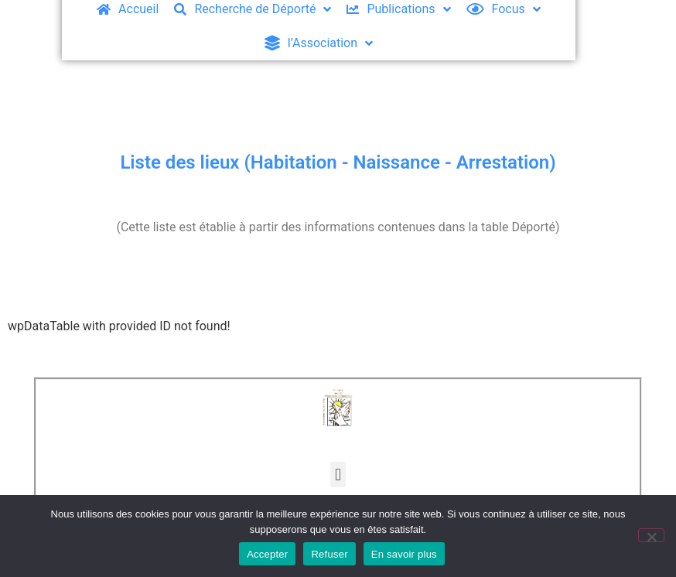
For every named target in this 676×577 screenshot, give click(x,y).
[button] (337, 474)
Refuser (329, 554)
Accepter (267, 554)
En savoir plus (404, 554)
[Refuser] (651, 535)
